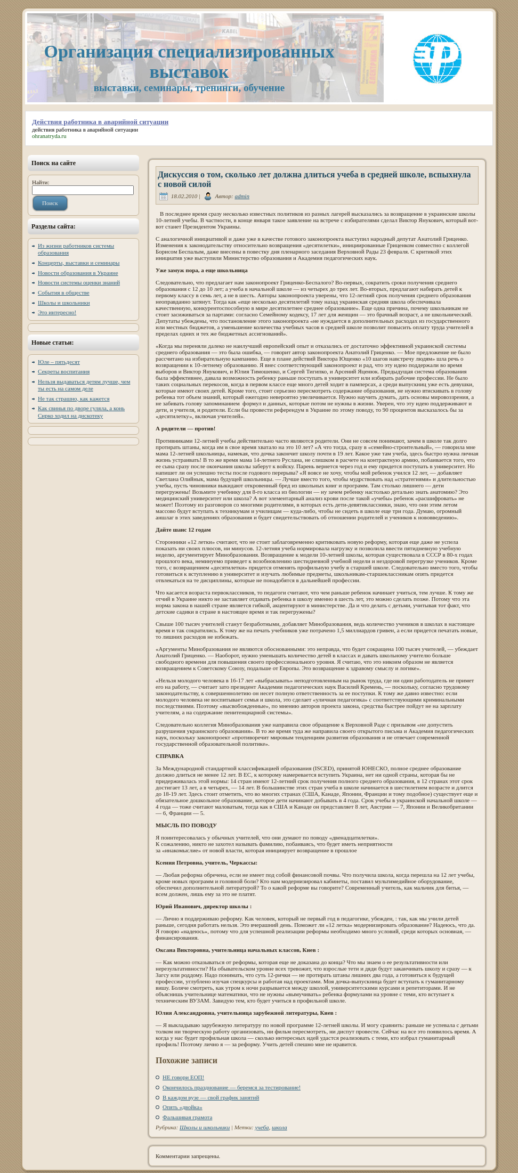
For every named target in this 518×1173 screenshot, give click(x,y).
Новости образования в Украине (78, 273)
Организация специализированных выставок (189, 62)
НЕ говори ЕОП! (183, 1077)
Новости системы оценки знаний (79, 282)
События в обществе (64, 292)
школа (279, 1127)
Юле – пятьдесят (59, 362)
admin (241, 196)
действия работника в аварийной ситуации (85, 129)
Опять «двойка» (183, 1107)
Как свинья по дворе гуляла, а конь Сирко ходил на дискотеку (81, 411)
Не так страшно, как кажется (74, 398)
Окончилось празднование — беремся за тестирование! (232, 1087)
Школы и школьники (64, 302)
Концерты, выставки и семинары (79, 262)
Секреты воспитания (64, 371)
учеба (262, 1127)
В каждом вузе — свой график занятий (211, 1097)
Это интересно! (57, 312)
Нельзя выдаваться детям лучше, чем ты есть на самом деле (84, 385)
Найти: (40, 182)
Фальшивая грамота (187, 1117)
